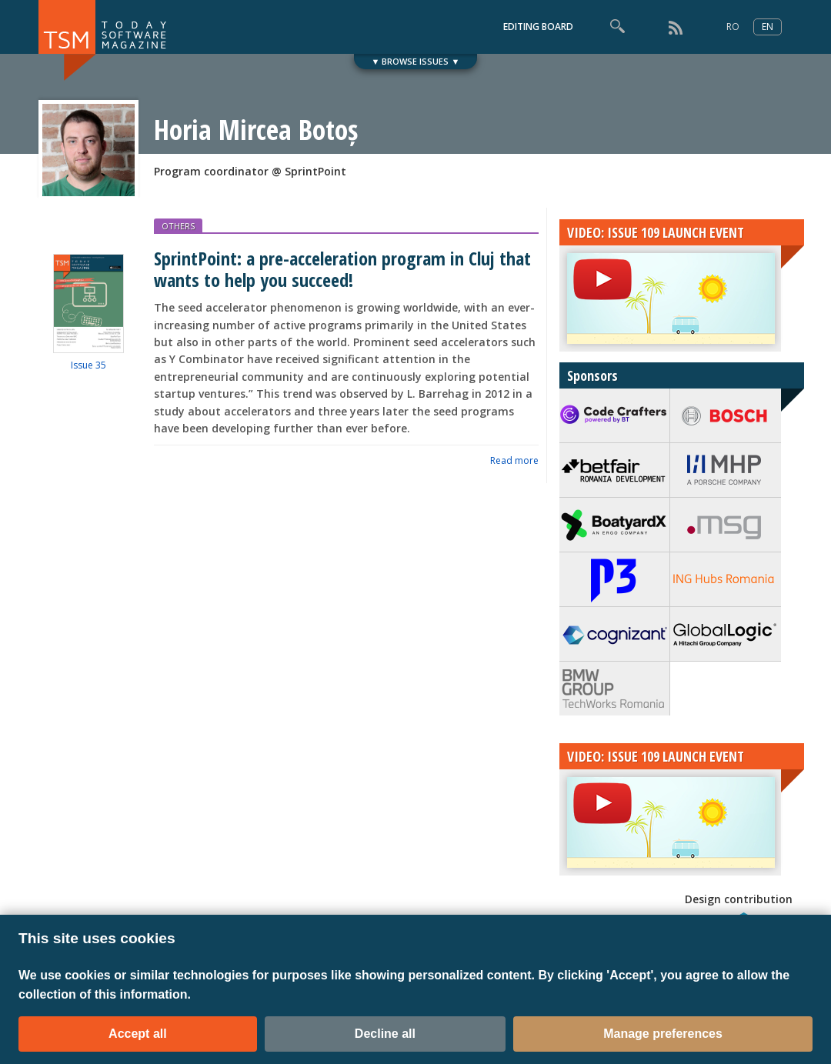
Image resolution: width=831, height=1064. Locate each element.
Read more (514, 460)
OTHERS (178, 226)
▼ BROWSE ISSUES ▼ (416, 61)
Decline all (385, 1033)
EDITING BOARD (538, 26)
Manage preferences (663, 1033)
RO (732, 26)
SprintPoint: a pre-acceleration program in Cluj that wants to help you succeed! (342, 268)
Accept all (137, 1033)
